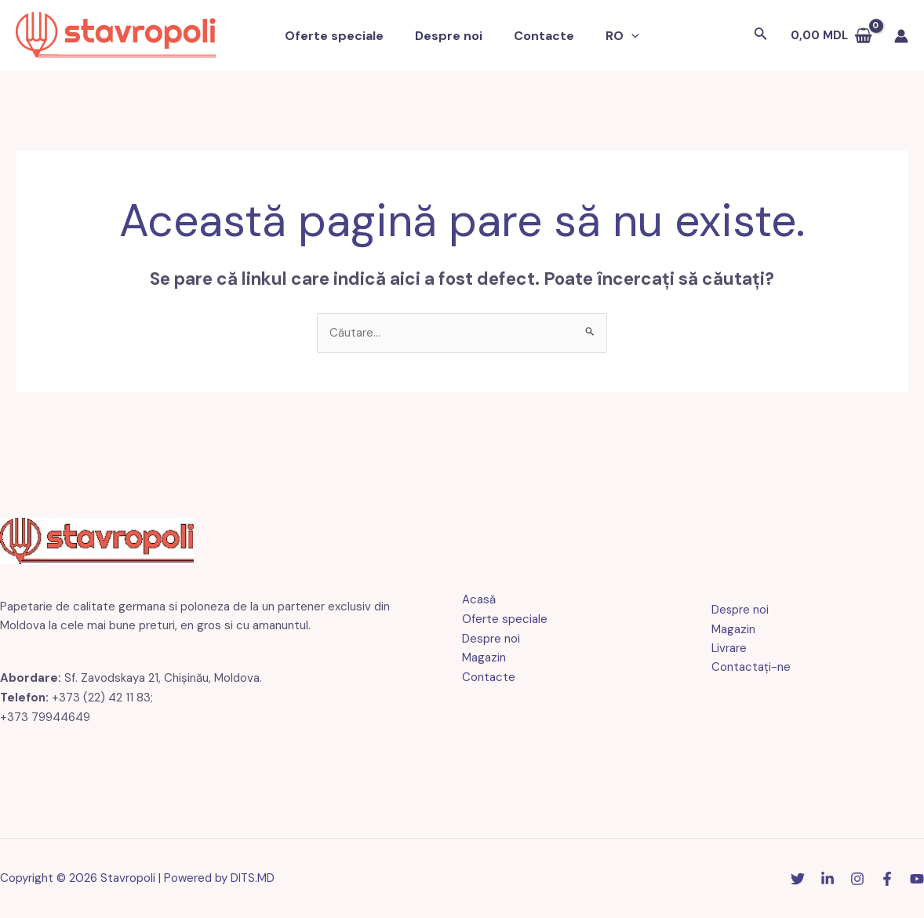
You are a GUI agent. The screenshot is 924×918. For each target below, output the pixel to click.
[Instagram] (857, 879)
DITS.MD (253, 878)
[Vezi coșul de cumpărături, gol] (831, 35)
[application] (622, 36)
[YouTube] (917, 879)
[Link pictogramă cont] (901, 36)
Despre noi (452, 35)
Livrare (727, 648)
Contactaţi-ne (748, 668)
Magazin (484, 658)
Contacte (541, 35)
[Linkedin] (827, 879)
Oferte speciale (343, 35)
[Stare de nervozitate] (798, 879)
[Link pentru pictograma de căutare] (761, 35)
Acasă (479, 600)
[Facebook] (887, 879)
